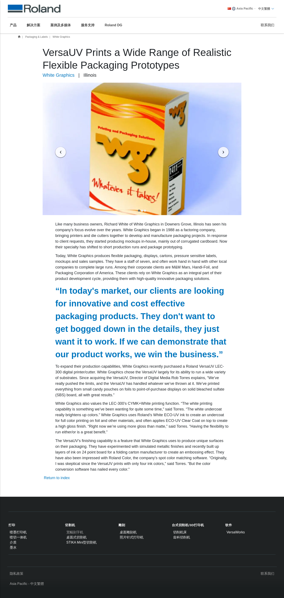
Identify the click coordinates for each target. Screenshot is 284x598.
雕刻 (121, 525)
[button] (57, 149)
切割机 (70, 525)
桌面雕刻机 (128, 532)
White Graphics (61, 36)
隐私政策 (16, 573)
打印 (11, 525)
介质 (13, 542)
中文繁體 (266, 8)
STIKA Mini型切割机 (81, 542)
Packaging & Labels (36, 36)
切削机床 (180, 532)
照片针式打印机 (131, 537)
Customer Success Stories (19, 36)
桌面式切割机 (76, 537)
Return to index (57, 478)
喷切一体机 (18, 537)
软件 (228, 525)
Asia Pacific (245, 8)
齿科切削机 (181, 537)
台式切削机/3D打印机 (188, 525)
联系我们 (267, 25)
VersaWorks (236, 532)
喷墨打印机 (18, 532)
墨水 (13, 547)
